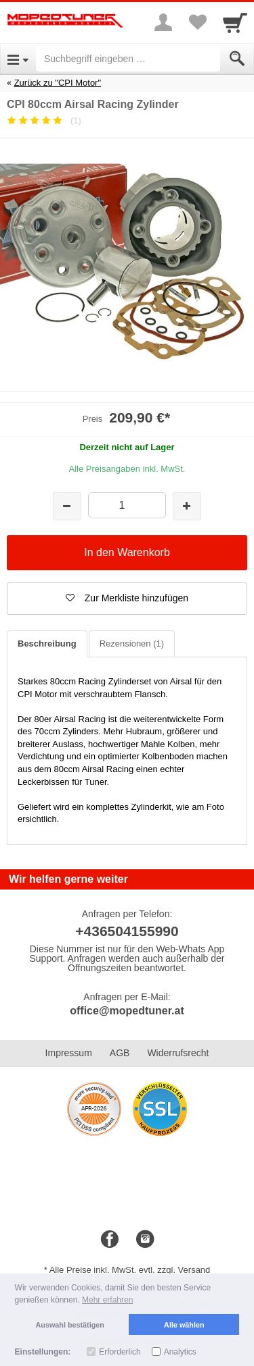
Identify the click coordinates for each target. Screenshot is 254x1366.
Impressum (68, 1052)
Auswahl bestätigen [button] (70, 1325)
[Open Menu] (18, 59)
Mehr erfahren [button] (107, 1300)
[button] (127, 598)
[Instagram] (145, 1239)
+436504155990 (126, 931)
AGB (120, 1052)
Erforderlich (119, 1352)
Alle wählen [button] (184, 1325)
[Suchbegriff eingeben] (128, 59)
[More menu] (163, 22)
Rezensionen (132, 643)
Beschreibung (47, 643)
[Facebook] (109, 1239)
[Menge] (127, 505)
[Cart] (235, 22)
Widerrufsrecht (178, 1052)
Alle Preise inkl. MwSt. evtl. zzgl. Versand (130, 1270)
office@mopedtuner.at (127, 1010)
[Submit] (237, 58)
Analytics (180, 1352)
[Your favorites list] (197, 22)
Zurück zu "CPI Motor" (57, 83)
